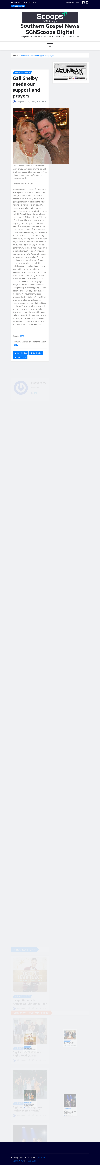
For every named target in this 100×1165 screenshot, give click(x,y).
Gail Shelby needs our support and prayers (37, 56)
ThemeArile (31, 1161)
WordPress (43, 1157)
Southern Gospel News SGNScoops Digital (50, 28)
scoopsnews (21, 146)
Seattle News (18, 1161)
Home (15, 56)
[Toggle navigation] (50, 45)
